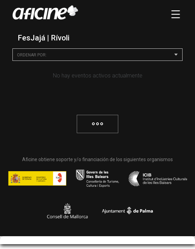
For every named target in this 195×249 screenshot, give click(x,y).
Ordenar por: (32, 55)
